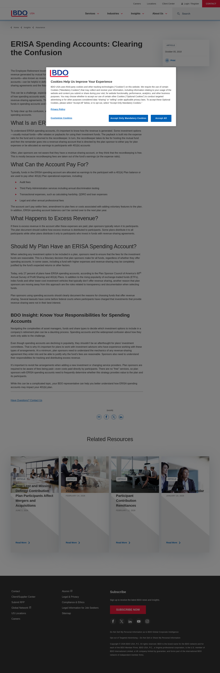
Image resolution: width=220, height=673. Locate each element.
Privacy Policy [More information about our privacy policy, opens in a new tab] (58, 109)
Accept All (161, 118)
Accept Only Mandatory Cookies (128, 118)
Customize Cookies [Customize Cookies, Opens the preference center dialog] (61, 118)
